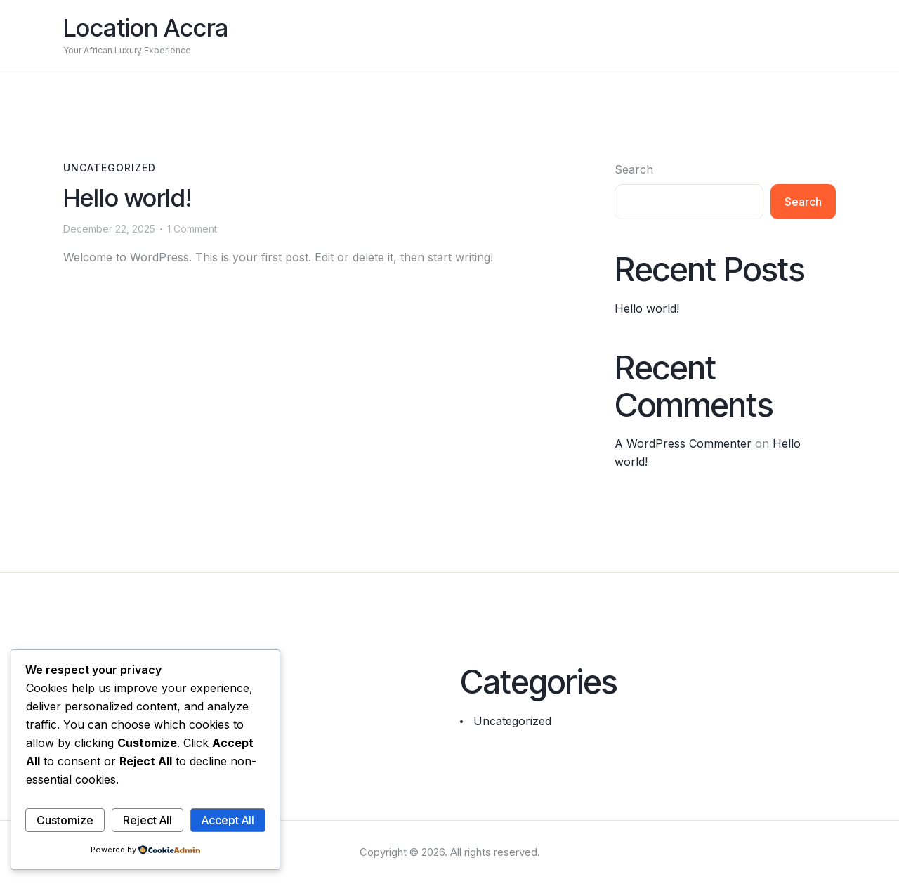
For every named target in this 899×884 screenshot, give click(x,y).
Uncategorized (109, 168)
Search (634, 169)
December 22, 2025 (109, 229)
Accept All (228, 820)
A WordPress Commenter (683, 443)
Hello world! (127, 198)
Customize (65, 820)
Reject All (147, 820)
